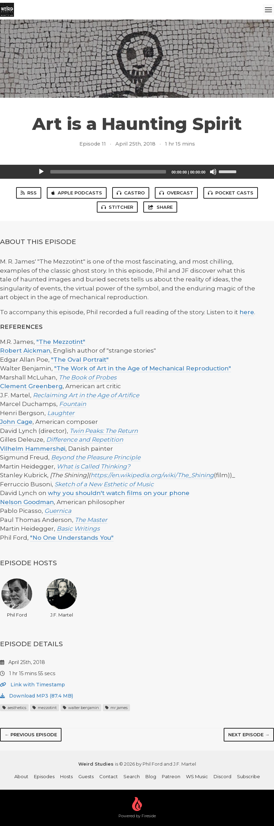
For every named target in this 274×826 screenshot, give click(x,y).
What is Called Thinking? (93, 466)
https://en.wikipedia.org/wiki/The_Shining (152, 475)
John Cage (16, 421)
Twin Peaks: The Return (104, 430)
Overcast (176, 193)
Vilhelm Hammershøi (32, 448)
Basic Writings (78, 528)
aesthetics (14, 707)
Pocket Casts (230, 193)
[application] (137, 172)
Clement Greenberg (31, 386)
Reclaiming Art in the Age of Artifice (86, 395)
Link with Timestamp (32, 684)
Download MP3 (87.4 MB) (36, 696)
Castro (131, 193)
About (21, 776)
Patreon (171, 776)
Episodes (44, 776)
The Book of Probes (87, 377)
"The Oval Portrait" (80, 359)
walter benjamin (81, 707)
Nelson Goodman (27, 502)
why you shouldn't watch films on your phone (118, 492)
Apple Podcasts (76, 193)
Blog (150, 776)
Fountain (72, 403)
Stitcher (117, 207)
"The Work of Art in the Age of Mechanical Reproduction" (142, 368)
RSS (29, 193)
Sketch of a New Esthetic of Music (104, 484)
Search (131, 776)
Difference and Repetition (84, 439)
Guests (86, 776)
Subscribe (248, 776)
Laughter (60, 413)
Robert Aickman (25, 350)
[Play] (41, 171)
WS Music (197, 776)
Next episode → (248, 734)
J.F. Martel (61, 598)
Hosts (66, 776)
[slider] (108, 172)
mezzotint (45, 707)
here (246, 312)
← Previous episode (31, 734)
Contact (108, 776)
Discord (222, 776)
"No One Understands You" (72, 537)
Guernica (57, 510)
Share (160, 207)
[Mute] (213, 171)
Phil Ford (16, 598)
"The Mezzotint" (60, 341)
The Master (91, 519)
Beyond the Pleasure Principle (95, 457)
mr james (116, 707)
